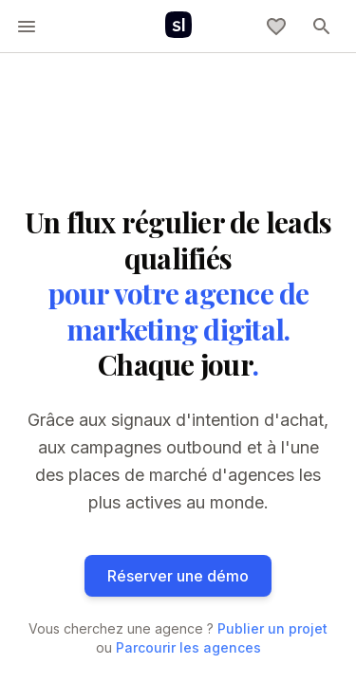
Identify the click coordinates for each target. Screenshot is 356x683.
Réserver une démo (178, 575)
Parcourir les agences (188, 647)
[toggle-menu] (26, 26)
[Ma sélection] (276, 26)
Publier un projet (272, 628)
